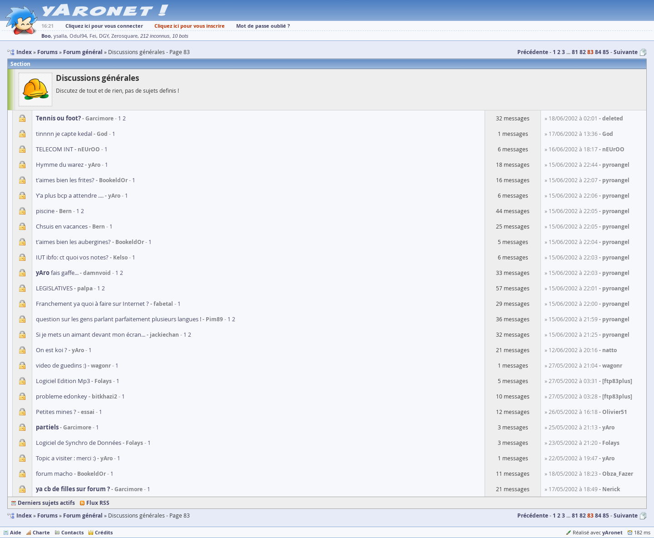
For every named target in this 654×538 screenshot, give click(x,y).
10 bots (180, 36)
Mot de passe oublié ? (263, 25)
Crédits (104, 532)
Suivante (626, 52)
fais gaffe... (57, 273)
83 (590, 52)
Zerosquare (124, 36)
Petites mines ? (56, 412)
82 (583, 52)
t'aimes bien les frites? (65, 180)
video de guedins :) (61, 365)
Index (24, 515)
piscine (45, 211)
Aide (15, 532)
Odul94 (78, 36)
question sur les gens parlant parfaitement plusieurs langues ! (118, 319)
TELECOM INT (54, 149)
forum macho (54, 473)
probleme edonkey (61, 396)
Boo (46, 35)
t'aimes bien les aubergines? (73, 242)
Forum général (83, 515)
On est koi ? (51, 350)
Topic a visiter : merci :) (66, 458)
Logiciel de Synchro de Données (78, 442)
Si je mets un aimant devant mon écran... (90, 334)
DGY (104, 36)
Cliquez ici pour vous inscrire (189, 25)
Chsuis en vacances (62, 226)
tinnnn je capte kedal (64, 134)
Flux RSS (97, 503)
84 (598, 52)
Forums (47, 515)
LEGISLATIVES (54, 288)
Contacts (72, 532)
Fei (92, 36)
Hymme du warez (60, 164)
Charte (41, 532)
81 (575, 52)
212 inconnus (154, 36)
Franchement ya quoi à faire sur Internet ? (92, 303)
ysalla (60, 36)
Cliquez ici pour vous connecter (104, 25)
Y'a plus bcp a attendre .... (70, 195)
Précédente (532, 52)
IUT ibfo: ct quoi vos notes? (72, 257)
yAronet (612, 532)
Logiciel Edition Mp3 (63, 381)
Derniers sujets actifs (46, 503)
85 (606, 52)
